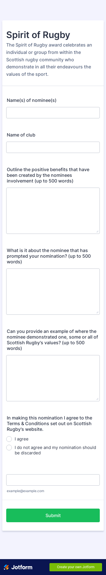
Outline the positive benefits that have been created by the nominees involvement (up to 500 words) (48, 175)
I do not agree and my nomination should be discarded (55, 450)
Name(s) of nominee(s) (32, 100)
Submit (53, 515)
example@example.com (25, 491)
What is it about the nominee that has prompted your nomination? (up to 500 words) (49, 256)
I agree (22, 439)
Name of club (21, 135)
